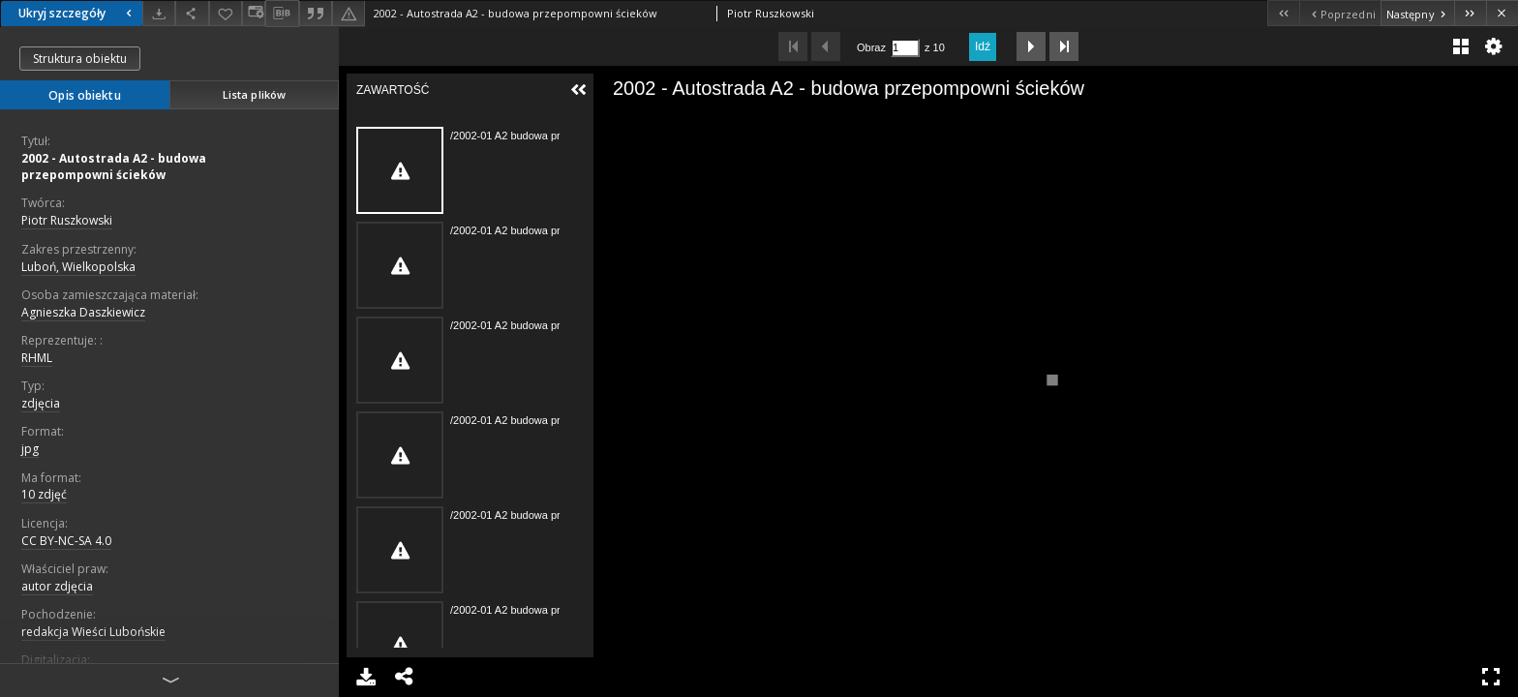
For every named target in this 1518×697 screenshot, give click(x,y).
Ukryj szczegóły (77, 13)
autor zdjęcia (57, 586)
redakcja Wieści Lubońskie (93, 631)
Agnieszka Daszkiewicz (83, 312)
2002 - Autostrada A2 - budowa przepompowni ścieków (113, 166)
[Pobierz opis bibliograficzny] (281, 13)
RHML (36, 357)
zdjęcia (40, 403)
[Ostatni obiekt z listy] (1470, 13)
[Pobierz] (158, 13)
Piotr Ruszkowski (66, 220)
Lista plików (254, 94)
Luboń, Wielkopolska (78, 266)
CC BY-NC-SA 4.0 (66, 540)
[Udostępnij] (191, 13)
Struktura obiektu (80, 58)
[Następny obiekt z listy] (1417, 13)
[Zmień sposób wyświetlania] (253, 13)
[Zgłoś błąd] (348, 13)
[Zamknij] (1502, 13)
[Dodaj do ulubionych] (225, 13)
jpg (30, 448)
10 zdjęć (44, 494)
